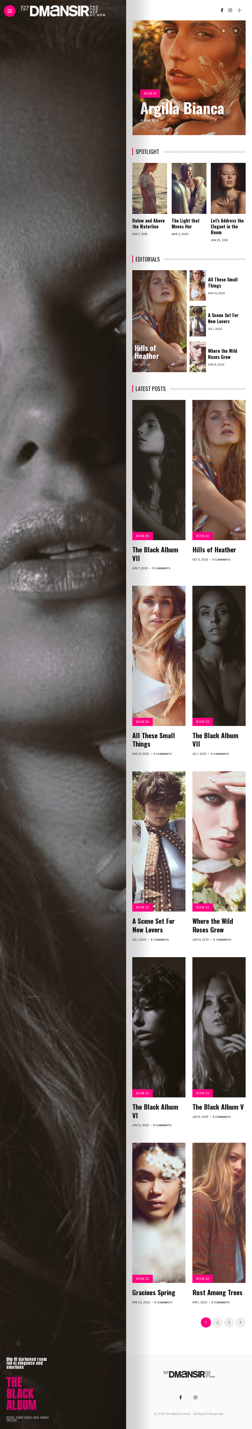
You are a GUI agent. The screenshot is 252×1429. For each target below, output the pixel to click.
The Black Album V (218, 1107)
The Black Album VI (155, 1111)
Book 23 (202, 536)
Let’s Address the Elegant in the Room (227, 226)
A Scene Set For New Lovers (223, 318)
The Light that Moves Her (186, 223)
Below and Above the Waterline (148, 223)
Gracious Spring (153, 1292)
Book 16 (150, 93)
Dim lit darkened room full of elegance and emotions (26, 1363)
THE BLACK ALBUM (21, 1393)
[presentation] (223, 30)
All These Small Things (223, 282)
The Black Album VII (155, 553)
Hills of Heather (147, 351)
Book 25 (142, 536)
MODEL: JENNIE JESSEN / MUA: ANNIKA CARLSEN (27, 1418)
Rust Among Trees (217, 1292)
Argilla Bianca (182, 107)
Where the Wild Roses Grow (222, 353)
